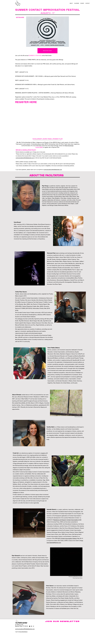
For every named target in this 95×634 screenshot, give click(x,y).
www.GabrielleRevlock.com (54, 542)
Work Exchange (69, 145)
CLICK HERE (39, 147)
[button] (71, 3)
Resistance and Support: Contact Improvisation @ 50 (67, 520)
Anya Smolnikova (23, 631)
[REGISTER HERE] (47, 50)
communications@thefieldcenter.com (25, 158)
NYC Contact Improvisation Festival (67, 538)
